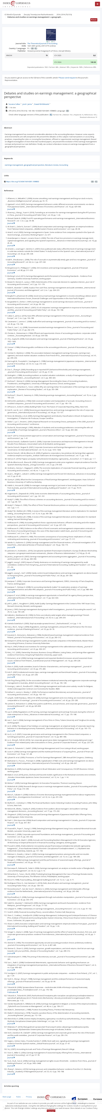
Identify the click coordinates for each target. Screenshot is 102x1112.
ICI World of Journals (13, 14)
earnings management (14, 165)
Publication (12, 992)
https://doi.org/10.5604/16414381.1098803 (22, 181)
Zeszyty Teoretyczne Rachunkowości (38, 14)
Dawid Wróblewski (41, 104)
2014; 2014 (64, 14)
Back (94, 19)
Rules (18, 1097)
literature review (51, 165)
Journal (11, 209)
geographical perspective (34, 165)
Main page (7, 1097)
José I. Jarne (27, 104)
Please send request (67, 77)
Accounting (63, 165)
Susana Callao (14, 104)
